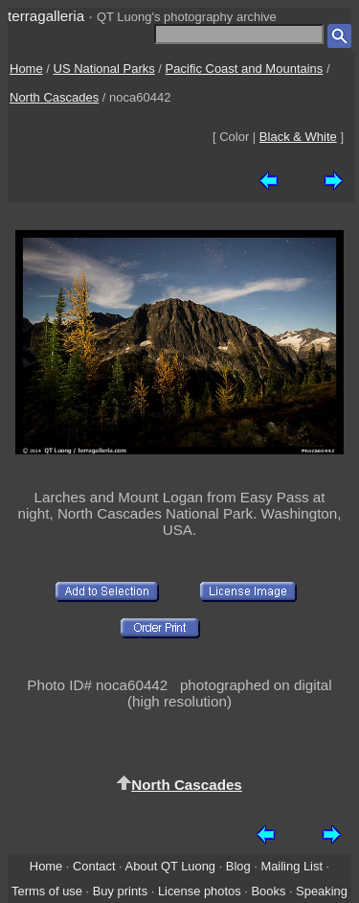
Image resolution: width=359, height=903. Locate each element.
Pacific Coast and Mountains (245, 68)
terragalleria (46, 16)
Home (26, 68)
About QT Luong (170, 866)
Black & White (298, 136)
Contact (94, 866)
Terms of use (46, 891)
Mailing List (291, 866)
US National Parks (104, 68)
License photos (199, 891)
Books (268, 891)
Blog (238, 866)
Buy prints (120, 891)
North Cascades (54, 97)
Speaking (322, 891)
